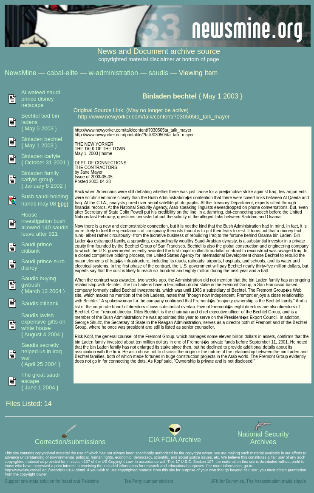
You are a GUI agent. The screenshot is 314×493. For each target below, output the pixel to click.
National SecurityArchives (263, 435)
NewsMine (21, 72)
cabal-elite (62, 72)
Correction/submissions (70, 438)
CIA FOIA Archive (174, 436)
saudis (158, 72)
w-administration (113, 72)
